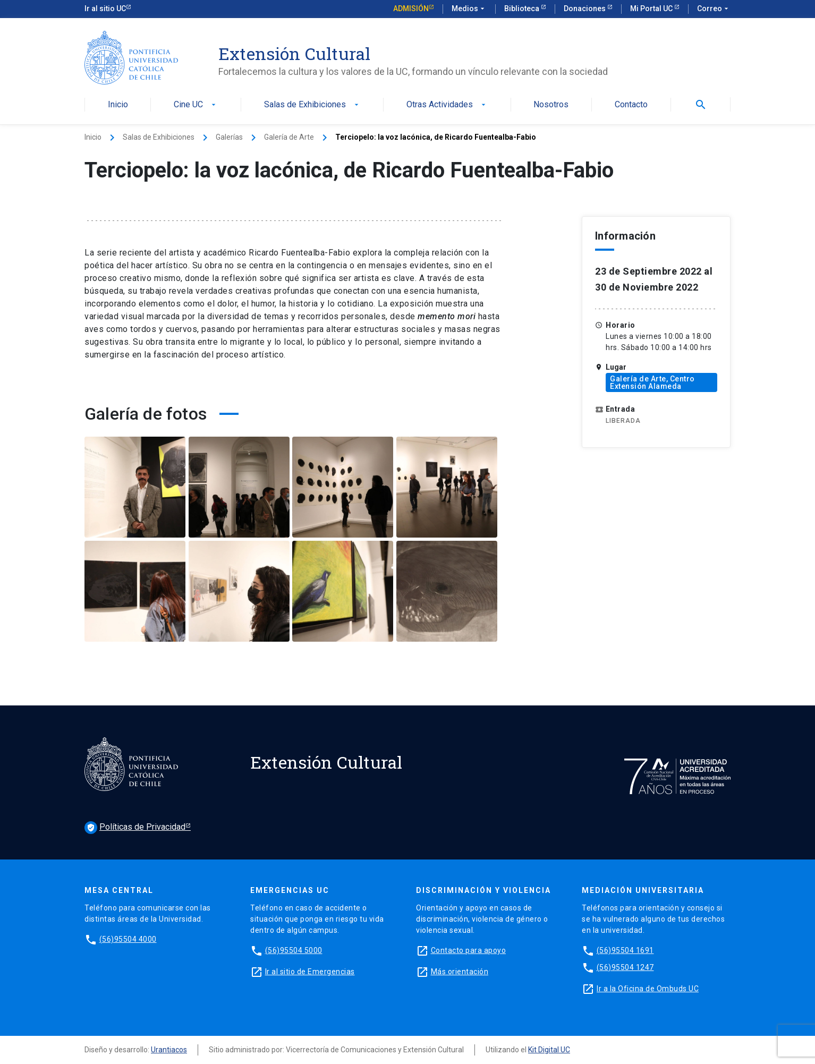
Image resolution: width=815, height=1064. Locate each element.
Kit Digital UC (549, 1049)
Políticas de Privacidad (134, 827)
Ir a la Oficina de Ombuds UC (648, 988)
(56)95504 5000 (293, 950)
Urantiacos (169, 1049)
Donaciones (585, 8)
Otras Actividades (447, 104)
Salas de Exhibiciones (312, 104)
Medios (469, 9)
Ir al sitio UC (105, 8)
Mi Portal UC (652, 8)
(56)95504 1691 (625, 950)
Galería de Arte (289, 137)
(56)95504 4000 (128, 939)
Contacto (631, 104)
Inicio (118, 104)
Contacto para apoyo (468, 950)
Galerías (229, 137)
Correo (714, 9)
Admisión (411, 8)
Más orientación (460, 971)
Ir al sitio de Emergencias (310, 971)
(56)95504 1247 (625, 967)
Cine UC (196, 104)
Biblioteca (522, 8)
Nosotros (550, 104)
